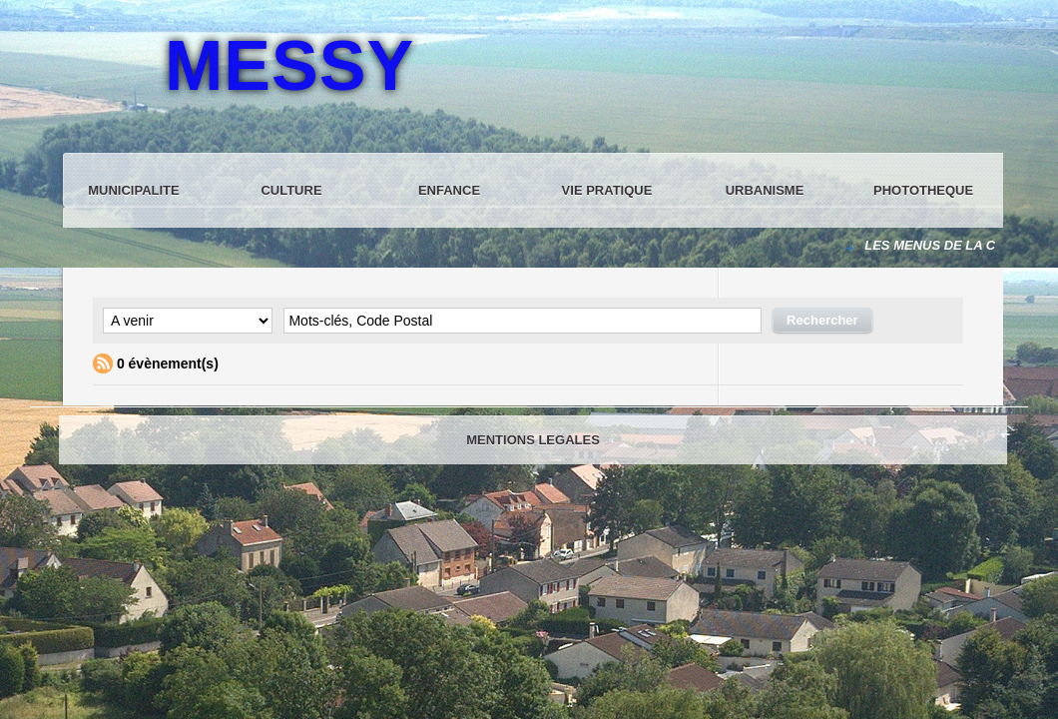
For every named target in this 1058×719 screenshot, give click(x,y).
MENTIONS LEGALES (533, 439)
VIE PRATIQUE (607, 190)
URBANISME (765, 190)
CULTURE (291, 190)
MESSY (289, 66)
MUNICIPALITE (133, 190)
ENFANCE (449, 190)
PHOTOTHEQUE (923, 190)
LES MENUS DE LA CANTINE (955, 245)
